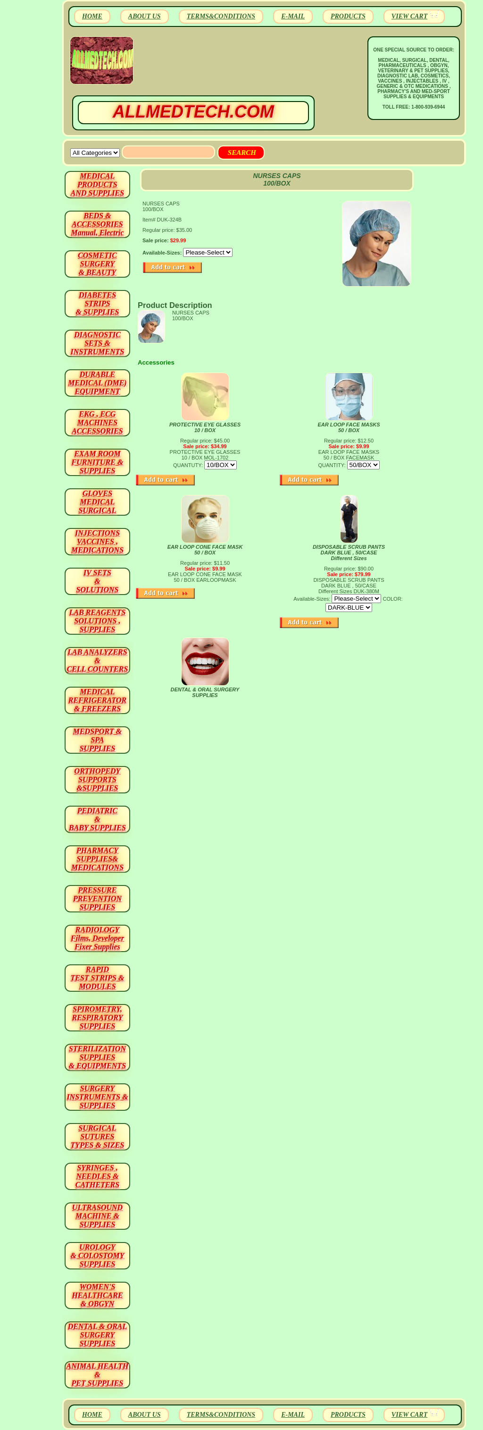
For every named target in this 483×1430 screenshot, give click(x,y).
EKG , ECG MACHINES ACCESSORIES (97, 422)
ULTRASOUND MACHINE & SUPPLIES (97, 1215)
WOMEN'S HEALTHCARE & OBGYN (97, 1295)
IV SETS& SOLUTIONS (97, 581)
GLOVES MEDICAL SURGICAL (97, 501)
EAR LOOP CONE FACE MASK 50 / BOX (205, 549)
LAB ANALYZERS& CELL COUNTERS (97, 660)
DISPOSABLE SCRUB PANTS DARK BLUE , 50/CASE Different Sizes (349, 552)
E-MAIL (293, 16)
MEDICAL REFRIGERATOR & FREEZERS (97, 700)
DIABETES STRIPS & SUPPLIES (97, 303)
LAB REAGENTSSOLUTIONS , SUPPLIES (97, 620)
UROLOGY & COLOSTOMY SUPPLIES (98, 1255)
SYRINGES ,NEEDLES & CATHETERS (97, 1176)
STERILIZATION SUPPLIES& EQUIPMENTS (97, 1057)
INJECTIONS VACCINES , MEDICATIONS (97, 541)
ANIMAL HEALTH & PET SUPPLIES (97, 1374)
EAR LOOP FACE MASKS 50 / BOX (348, 427)
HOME (92, 16)
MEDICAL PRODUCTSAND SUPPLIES (97, 184)
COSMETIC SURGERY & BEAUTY (97, 263)
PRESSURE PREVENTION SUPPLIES (97, 898)
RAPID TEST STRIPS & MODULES (98, 977)
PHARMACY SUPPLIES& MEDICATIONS (97, 858)
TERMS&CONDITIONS (221, 16)
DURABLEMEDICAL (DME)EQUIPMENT (97, 382)
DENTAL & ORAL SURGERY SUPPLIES (205, 692)
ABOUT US (144, 16)
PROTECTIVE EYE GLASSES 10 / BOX (205, 427)
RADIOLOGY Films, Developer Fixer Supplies (97, 938)
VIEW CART (409, 16)
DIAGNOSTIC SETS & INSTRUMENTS (98, 343)
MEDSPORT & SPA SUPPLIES (97, 739)
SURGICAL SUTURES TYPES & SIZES (98, 1136)
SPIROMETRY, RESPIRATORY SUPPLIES (97, 1017)
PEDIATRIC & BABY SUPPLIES (97, 819)
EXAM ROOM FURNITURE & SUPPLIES (98, 462)
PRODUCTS (348, 16)
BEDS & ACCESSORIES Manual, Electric (97, 224)
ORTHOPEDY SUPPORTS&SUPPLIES (98, 779)
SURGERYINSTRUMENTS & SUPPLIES (97, 1096)
